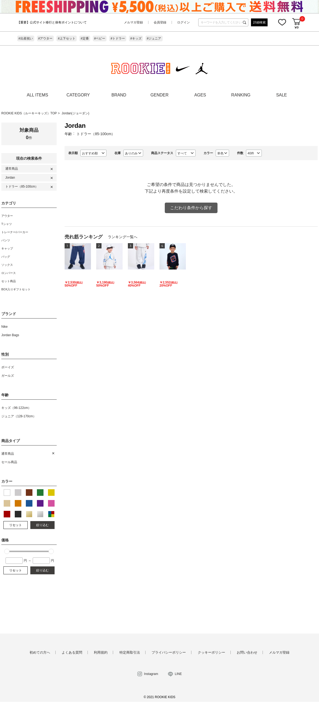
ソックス (7, 264)
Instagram (151, 674)
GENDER (159, 95)
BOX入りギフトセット (16, 289)
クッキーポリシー (211, 652)
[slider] (6, 551)
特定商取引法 (129, 652)
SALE (281, 95)
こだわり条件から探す (191, 207)
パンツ (5, 240)
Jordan (10, 177)
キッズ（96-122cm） (16, 408)
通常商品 (11, 168)
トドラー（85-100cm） (21, 186)
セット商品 (8, 281)
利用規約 (101, 652)
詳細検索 (259, 22)
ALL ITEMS (37, 95)
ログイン (183, 22)
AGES (200, 95)
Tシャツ (6, 224)
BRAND (119, 95)
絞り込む (42, 525)
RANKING (240, 95)
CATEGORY (78, 95)
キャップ (7, 248)
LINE (178, 674)
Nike (4, 327)
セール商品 (9, 462)
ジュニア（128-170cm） (18, 416)
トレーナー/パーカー (14, 232)
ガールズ (7, 376)
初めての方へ (40, 652)
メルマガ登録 (133, 22)
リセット (15, 525)
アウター (7, 215)
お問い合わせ (247, 652)
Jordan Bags (10, 335)
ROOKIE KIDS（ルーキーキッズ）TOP (29, 113)
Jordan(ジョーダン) (75, 113)
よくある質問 (72, 652)
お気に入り (282, 22)
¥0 (296, 27)
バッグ (5, 256)
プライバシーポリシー (169, 652)
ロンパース (8, 273)
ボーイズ (7, 367)
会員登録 (160, 22)
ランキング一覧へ (122, 237)
